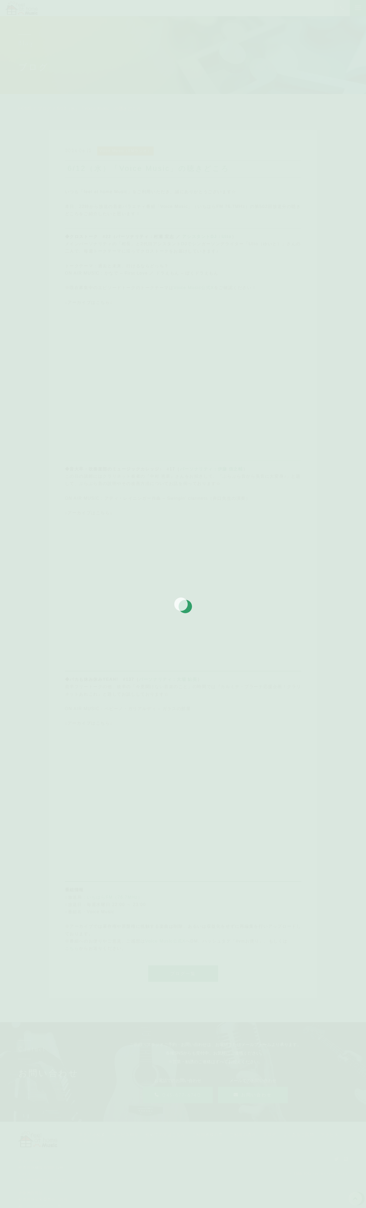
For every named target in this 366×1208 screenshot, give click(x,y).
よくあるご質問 (298, 1134)
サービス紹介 (125, 1134)
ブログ (269, 1134)
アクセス (329, 1134)
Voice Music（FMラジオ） (125, 151)
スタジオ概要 (92, 1134)
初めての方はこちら (165, 1134)
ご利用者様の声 (207, 1134)
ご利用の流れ (243, 1134)
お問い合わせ (92, 1141)
